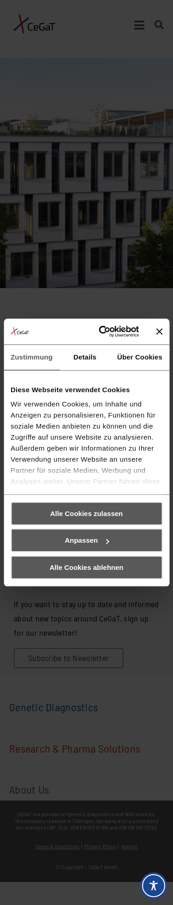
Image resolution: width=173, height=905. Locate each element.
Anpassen (87, 540)
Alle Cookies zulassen (86, 513)
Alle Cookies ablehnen (86, 567)
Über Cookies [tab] (139, 357)
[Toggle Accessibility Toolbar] (153, 885)
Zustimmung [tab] (32, 357)
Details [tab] (84, 357)
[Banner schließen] (159, 331)
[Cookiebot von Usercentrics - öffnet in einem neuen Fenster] (103, 331)
